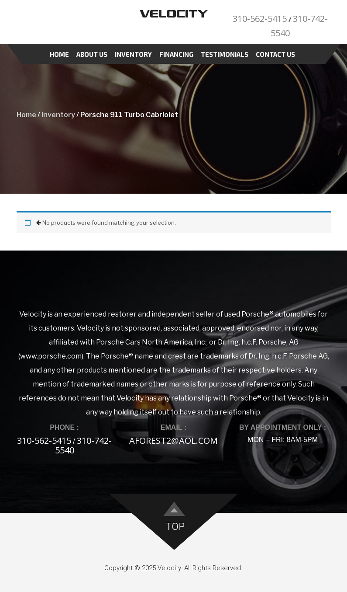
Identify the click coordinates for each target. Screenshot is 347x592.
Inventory (133, 54)
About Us (91, 54)
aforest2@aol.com (173, 440)
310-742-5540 (83, 445)
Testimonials (224, 54)
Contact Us (275, 54)
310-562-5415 (260, 18)
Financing (176, 54)
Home (59, 54)
